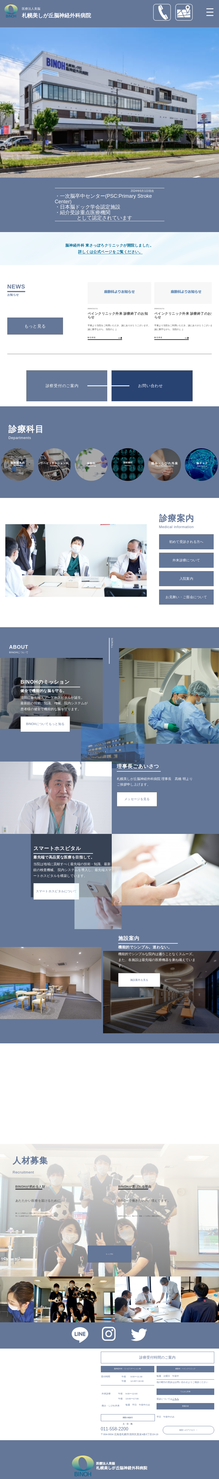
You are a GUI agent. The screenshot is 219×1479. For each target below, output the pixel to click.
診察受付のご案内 (62, 385)
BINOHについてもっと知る (45, 724)
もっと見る (35, 326)
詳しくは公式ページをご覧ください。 (110, 252)
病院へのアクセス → (188, 1430)
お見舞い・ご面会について (186, 597)
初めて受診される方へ (186, 541)
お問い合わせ (150, 385)
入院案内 (186, 578)
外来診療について (186, 560)
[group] (122, 311)
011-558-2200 (114, 1428)
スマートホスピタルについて (56, 891)
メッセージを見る (137, 799)
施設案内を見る (139, 980)
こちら (175, 1399)
